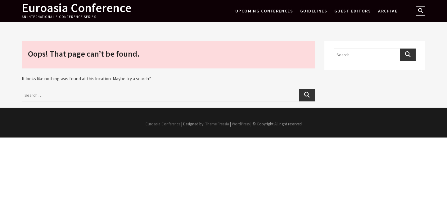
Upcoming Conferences (264, 11)
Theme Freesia (217, 124)
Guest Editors (352, 11)
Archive (387, 11)
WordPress (241, 124)
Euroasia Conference (76, 8)
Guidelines (313, 11)
